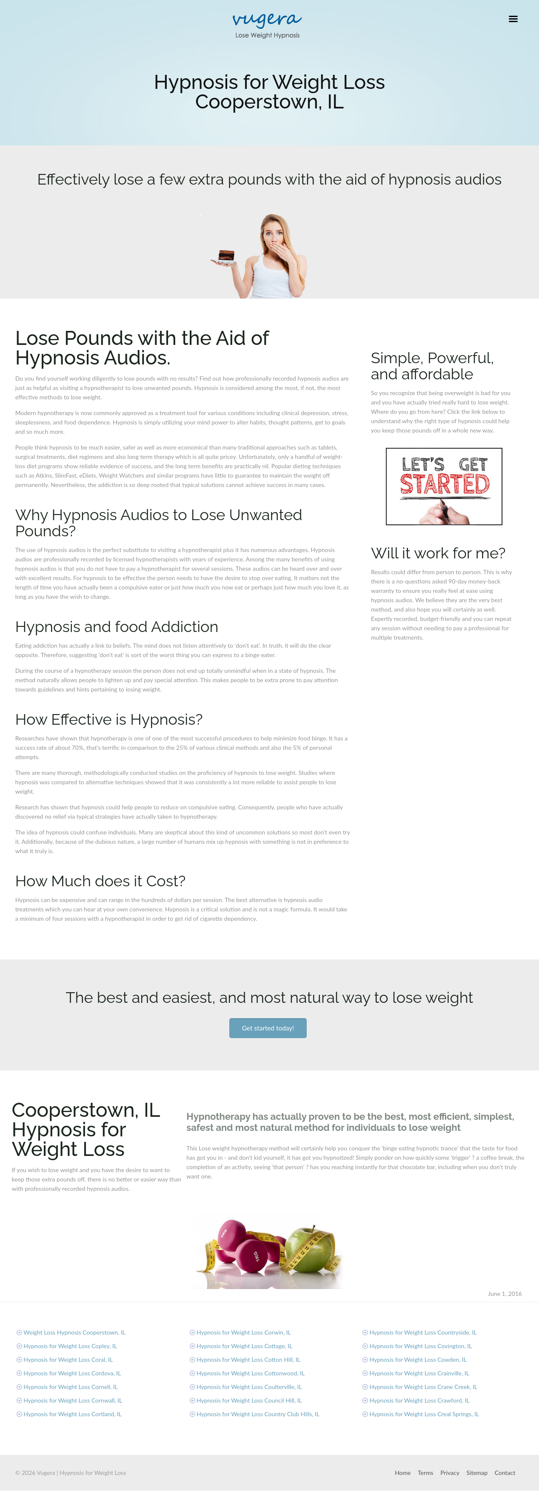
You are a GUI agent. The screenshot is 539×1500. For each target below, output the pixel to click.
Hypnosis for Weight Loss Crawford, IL (420, 1400)
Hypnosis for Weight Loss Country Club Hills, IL (258, 1413)
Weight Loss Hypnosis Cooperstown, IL (74, 1332)
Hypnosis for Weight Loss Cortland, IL (72, 1413)
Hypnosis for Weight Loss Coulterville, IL (249, 1386)
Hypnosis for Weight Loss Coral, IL (68, 1359)
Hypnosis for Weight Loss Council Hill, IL (249, 1400)
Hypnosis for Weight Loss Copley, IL (70, 1345)
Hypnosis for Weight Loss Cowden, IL (418, 1359)
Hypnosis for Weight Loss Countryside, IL (423, 1332)
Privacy (449, 1472)
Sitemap (477, 1472)
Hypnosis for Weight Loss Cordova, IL (72, 1373)
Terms (425, 1472)
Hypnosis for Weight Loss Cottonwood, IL (251, 1373)
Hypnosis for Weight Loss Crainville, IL (419, 1373)
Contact (505, 1472)
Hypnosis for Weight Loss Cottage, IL (245, 1345)
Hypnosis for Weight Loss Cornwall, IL (72, 1400)
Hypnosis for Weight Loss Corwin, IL (244, 1332)
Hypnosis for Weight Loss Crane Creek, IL (424, 1386)
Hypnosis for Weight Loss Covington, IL (421, 1345)
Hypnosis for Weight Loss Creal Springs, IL (424, 1413)
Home (403, 1472)
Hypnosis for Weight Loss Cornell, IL (70, 1386)
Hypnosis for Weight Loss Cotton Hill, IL (248, 1359)
